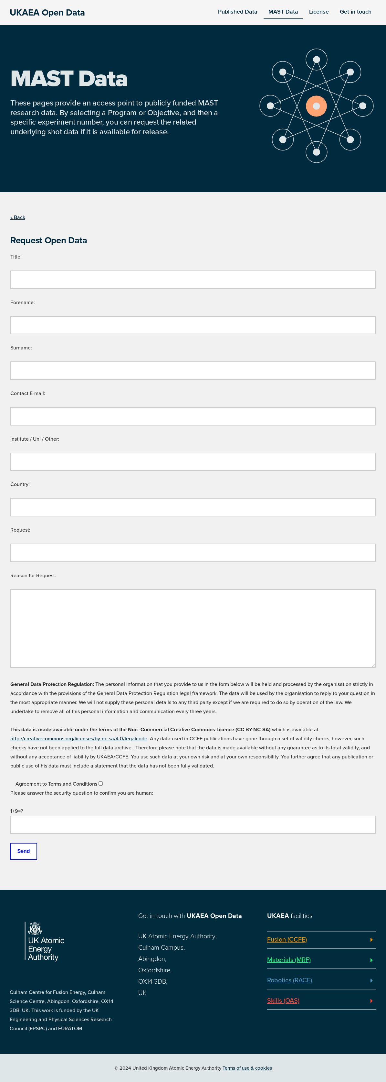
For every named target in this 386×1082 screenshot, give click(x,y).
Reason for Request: (33, 575)
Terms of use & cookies (247, 1068)
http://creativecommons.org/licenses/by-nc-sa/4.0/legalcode (78, 738)
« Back (17, 217)
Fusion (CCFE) (287, 940)
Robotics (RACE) (289, 980)
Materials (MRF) (289, 960)
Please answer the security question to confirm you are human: (81, 793)
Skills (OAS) (283, 1001)
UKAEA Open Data (47, 12)
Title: (16, 257)
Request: (20, 530)
